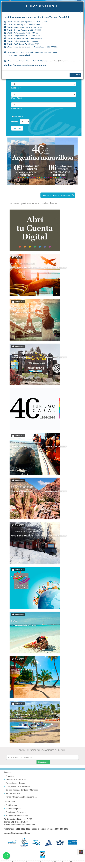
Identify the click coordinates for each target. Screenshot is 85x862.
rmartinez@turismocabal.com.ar (63, 61)
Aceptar (75, 75)
